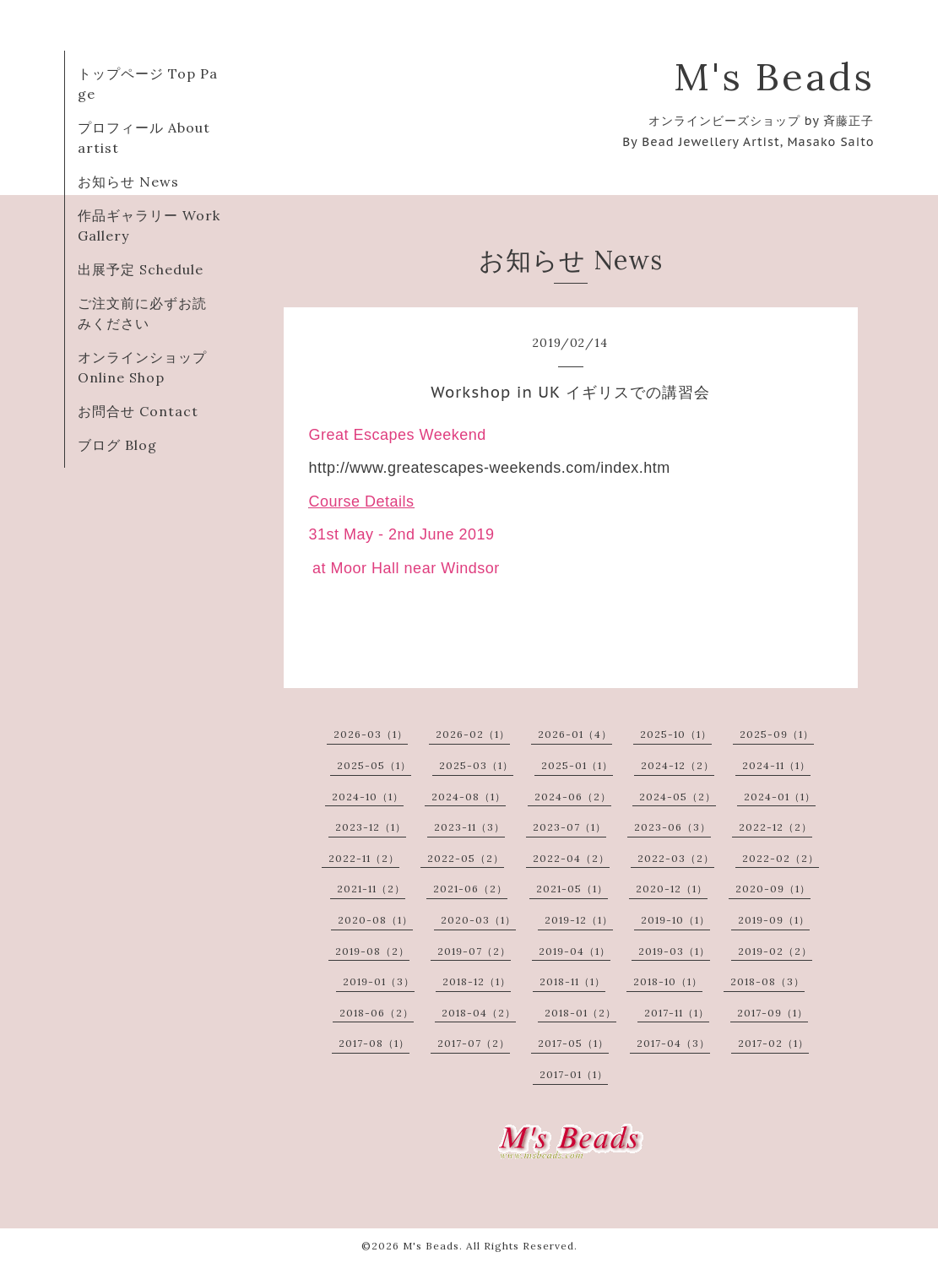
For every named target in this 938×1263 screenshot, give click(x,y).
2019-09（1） (774, 919)
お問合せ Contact (138, 411)
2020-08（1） (375, 919)
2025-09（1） (777, 734)
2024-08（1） (468, 796)
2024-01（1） (780, 796)
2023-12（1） (370, 827)
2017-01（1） (573, 1074)
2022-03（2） (675, 858)
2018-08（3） (767, 981)
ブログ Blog (117, 444)
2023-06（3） (672, 827)
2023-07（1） (569, 827)
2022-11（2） (363, 858)
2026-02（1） (473, 734)
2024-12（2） (677, 765)
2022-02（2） (780, 858)
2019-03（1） (674, 951)
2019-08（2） (372, 951)
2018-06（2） (376, 1012)
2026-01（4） (575, 734)
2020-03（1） (478, 919)
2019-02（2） (775, 951)
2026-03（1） (370, 734)
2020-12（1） (672, 888)
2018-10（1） (667, 981)
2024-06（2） (572, 796)
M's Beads (774, 76)
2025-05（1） (374, 765)
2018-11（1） (572, 981)
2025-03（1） (476, 765)
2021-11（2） (371, 888)
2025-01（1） (577, 765)
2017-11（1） (676, 1012)
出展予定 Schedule (140, 269)
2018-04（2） (479, 1012)
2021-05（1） (572, 888)
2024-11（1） (776, 765)
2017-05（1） (573, 1043)
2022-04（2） (571, 858)
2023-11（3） (469, 827)
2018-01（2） (580, 1012)
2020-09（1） (773, 888)
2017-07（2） (473, 1043)
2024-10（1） (368, 796)
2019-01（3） (379, 981)
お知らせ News (128, 181)
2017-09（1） (772, 1012)
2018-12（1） (476, 981)
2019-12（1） (579, 919)
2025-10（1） (676, 734)
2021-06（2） (470, 888)
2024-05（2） (677, 796)
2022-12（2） (775, 827)
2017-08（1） (374, 1043)
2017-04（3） (673, 1043)
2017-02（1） (773, 1043)
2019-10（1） (675, 919)
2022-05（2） (465, 858)
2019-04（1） (574, 951)
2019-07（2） (474, 951)
